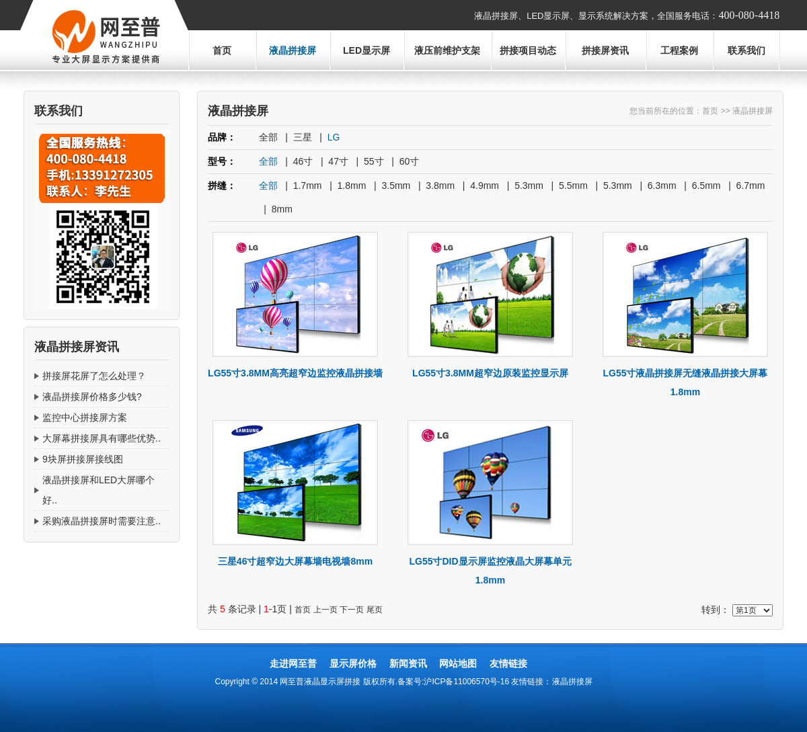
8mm (282, 209)
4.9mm (484, 185)
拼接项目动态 (528, 50)
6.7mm (750, 185)
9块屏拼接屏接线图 (82, 459)
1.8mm (352, 185)
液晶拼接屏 (292, 50)
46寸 (303, 161)
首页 (222, 50)
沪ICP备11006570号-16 (466, 681)
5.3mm (528, 185)
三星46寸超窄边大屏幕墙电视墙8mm (295, 561)
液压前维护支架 (447, 50)
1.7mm (307, 185)
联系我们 (746, 50)
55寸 (374, 161)
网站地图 (458, 663)
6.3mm (662, 185)
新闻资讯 (408, 663)
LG (334, 137)
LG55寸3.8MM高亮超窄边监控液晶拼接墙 (295, 373)
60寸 (409, 161)
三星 (302, 137)
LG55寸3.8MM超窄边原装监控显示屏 (490, 373)
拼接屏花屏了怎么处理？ (94, 375)
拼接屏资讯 (605, 50)
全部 (268, 137)
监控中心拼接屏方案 (84, 417)
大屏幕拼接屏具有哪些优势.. (101, 438)
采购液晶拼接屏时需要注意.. (101, 521)
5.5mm (573, 185)
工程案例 (679, 50)
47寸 (338, 161)
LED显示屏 (366, 50)
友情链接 (508, 663)
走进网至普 (293, 663)
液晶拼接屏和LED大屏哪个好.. (98, 490)
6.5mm (706, 185)
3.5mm (395, 185)
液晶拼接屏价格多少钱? (92, 396)
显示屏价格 (353, 663)
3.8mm (440, 185)
